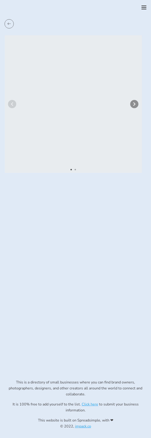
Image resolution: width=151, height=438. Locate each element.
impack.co (83, 426)
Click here (90, 404)
